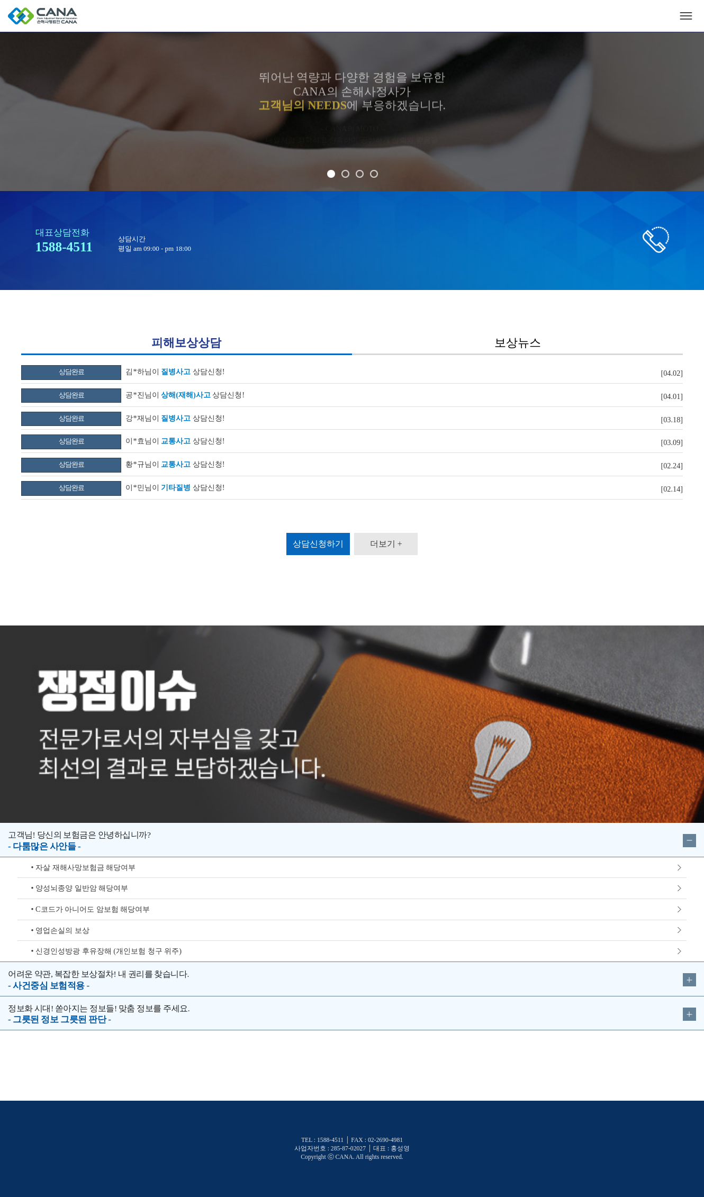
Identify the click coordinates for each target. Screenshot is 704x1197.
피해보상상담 (186, 342)
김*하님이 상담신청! (123, 371)
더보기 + (386, 543)
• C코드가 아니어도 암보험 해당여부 (90, 909)
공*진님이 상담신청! (133, 395)
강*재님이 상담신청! (123, 418)
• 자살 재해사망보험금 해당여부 (83, 867)
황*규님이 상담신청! (123, 464)
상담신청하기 (318, 543)
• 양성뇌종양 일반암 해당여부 (80, 888)
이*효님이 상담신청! (123, 441)
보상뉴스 (517, 342)
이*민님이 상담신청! (123, 487)
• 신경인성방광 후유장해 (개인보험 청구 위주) (106, 951)
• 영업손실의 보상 (60, 930)
